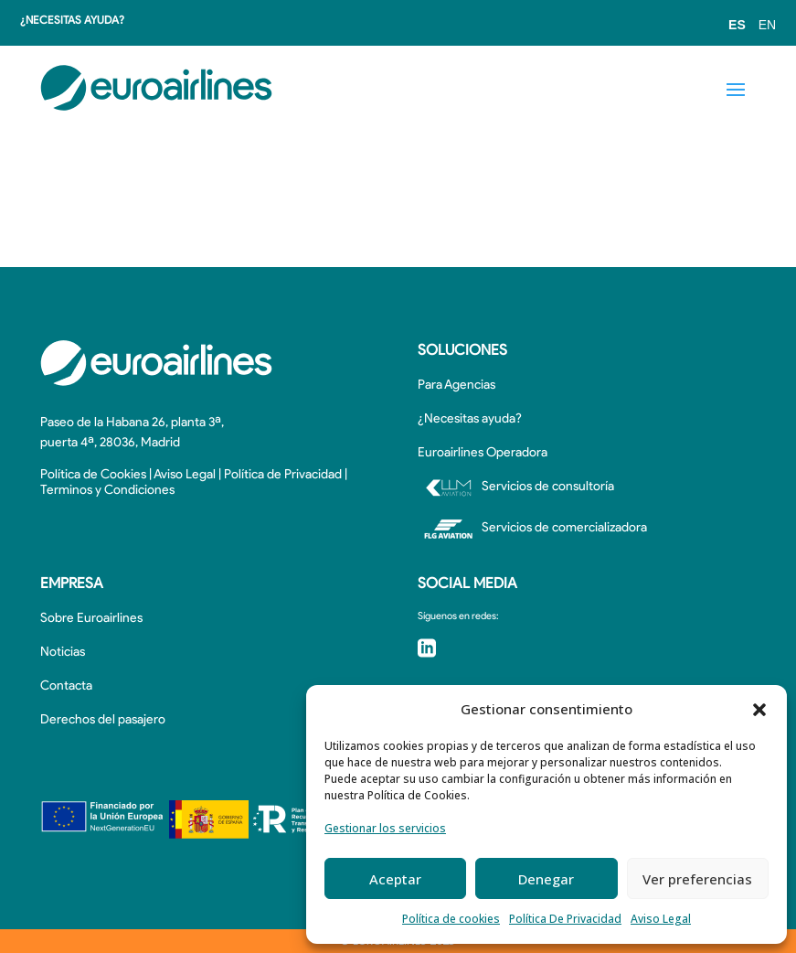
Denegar (546, 879)
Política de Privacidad (283, 475)
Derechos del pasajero (102, 720)
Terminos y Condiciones (107, 491)
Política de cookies (451, 918)
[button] (759, 710)
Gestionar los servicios (385, 828)
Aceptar (395, 879)
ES (737, 24)
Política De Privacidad (565, 918)
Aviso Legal (661, 918)
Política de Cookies (93, 475)
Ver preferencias (697, 879)
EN (767, 24)
